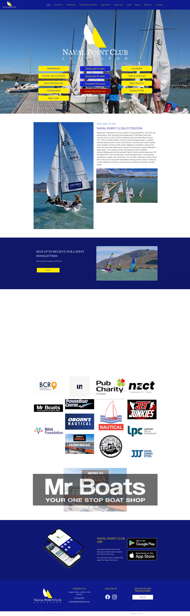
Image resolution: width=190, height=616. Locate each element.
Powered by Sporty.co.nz (53, 613)
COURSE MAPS (54, 90)
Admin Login (137, 613)
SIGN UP (48, 270)
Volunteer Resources (95, 84)
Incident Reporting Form (95, 91)
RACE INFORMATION (53, 83)
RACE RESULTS (137, 83)
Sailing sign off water (95, 76)
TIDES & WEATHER (136, 76)
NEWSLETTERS (137, 90)
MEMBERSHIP (53, 68)
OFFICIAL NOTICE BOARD (53, 76)
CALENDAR (137, 68)
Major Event (53, 98)
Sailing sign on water (95, 68)
